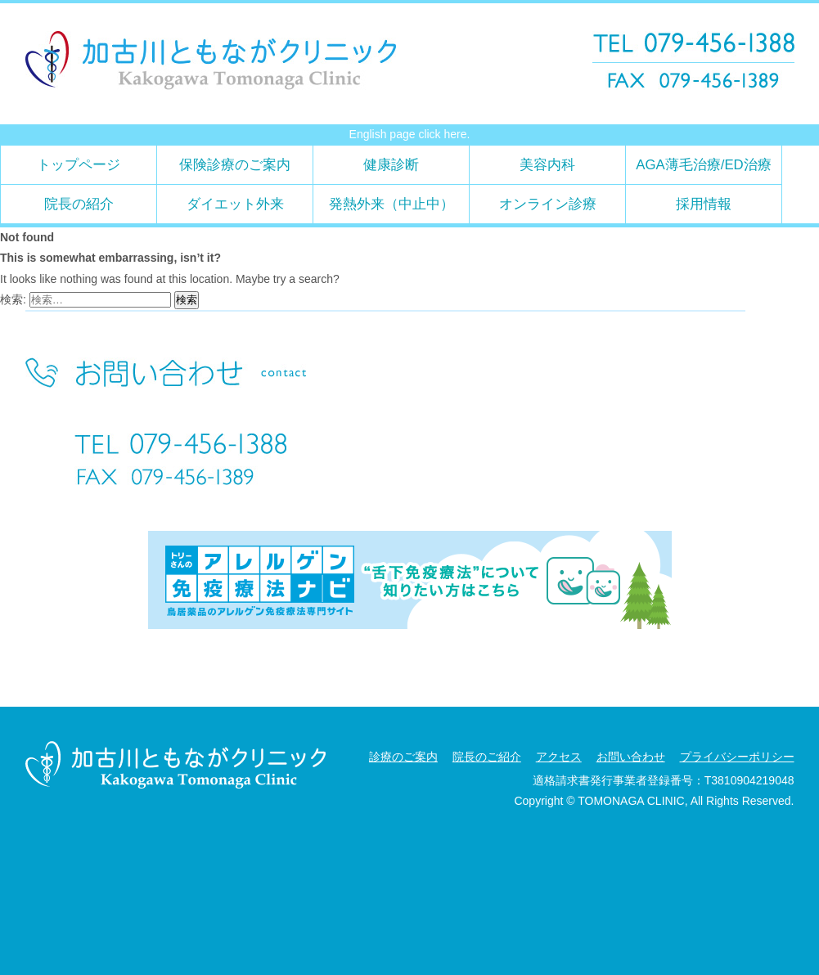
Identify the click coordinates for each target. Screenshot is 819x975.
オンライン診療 (547, 204)
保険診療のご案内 (234, 165)
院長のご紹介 (486, 756)
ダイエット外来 (235, 204)
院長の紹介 (79, 204)
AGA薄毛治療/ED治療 (703, 165)
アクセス (559, 756)
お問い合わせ (630, 756)
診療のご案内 (403, 756)
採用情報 (703, 204)
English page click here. (409, 134)
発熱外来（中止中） (391, 204)
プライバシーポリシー (737, 756)
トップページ (78, 165)
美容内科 (547, 165)
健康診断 (391, 165)
